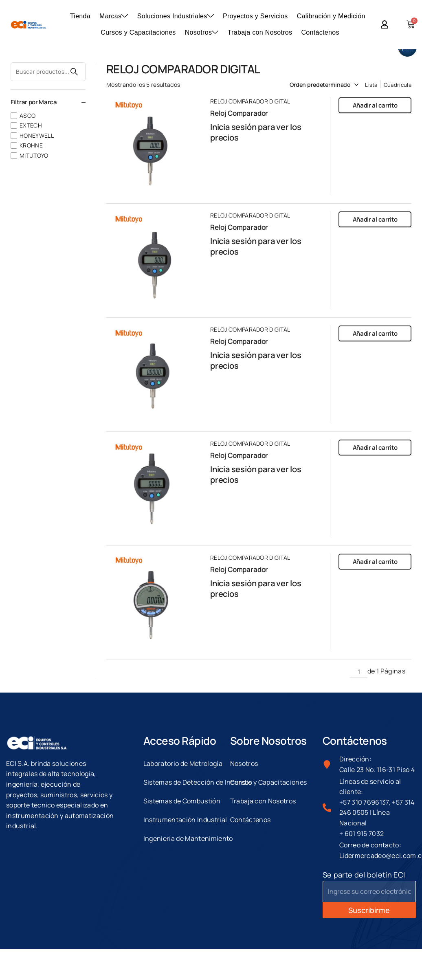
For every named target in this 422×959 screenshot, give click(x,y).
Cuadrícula (397, 84)
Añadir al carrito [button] (375, 105)
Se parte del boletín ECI (364, 875)
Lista (371, 84)
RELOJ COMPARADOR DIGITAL (250, 101)
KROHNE (31, 145)
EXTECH (31, 125)
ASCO (27, 115)
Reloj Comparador (239, 113)
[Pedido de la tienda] (314, 84)
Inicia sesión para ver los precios (255, 132)
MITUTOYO (34, 155)
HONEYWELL (37, 135)
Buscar (74, 71)
